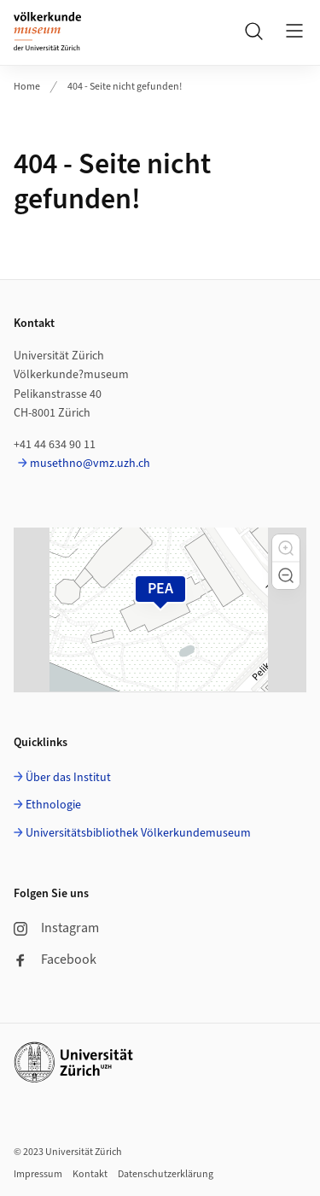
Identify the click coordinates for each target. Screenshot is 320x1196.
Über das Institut (68, 777)
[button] (286, 548)
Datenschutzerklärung (165, 1174)
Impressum (38, 1174)
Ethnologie (53, 805)
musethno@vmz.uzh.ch (90, 463)
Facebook (55, 959)
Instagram (56, 928)
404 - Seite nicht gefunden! (124, 86)
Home (27, 86)
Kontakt (90, 1174)
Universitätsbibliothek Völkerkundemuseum (138, 833)
